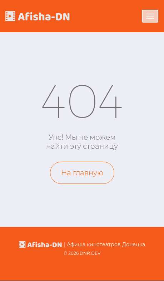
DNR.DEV (90, 253)
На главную (82, 172)
